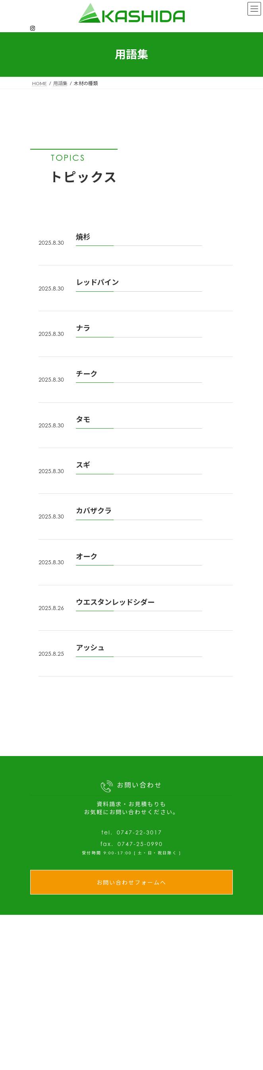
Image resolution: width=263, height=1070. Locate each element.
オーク (86, 556)
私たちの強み (162, 1033)
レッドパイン (97, 282)
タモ (83, 419)
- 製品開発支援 (170, 1057)
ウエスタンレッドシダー (115, 602)
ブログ (54, 1048)
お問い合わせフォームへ (131, 882)
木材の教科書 (64, 1063)
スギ (83, 464)
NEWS (55, 1032)
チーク (86, 373)
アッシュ (90, 647)
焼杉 (83, 236)
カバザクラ (94, 510)
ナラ (83, 328)
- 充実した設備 (170, 1045)
